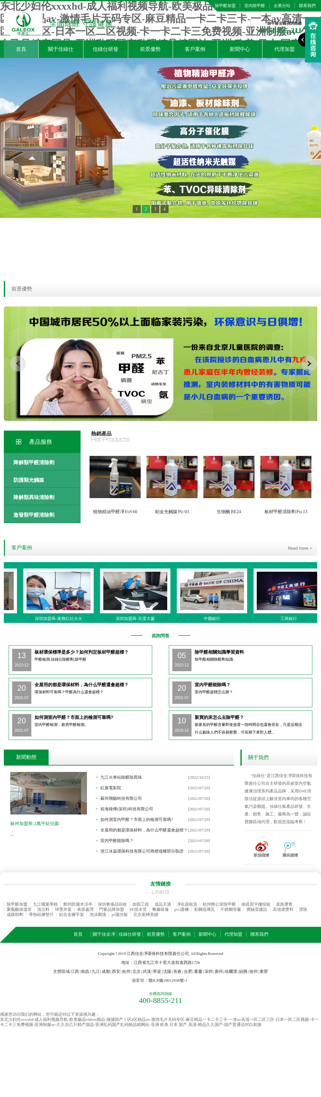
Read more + (300, 548)
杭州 (126, 971)
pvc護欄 (181, 909)
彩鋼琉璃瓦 (204, 909)
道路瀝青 (284, 904)
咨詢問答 (160, 635)
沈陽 (167, 971)
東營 (264, 971)
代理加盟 (233, 934)
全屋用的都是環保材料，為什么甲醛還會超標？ (144, 830)
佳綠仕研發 (105, 49)
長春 (177, 971)
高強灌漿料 (283, 909)
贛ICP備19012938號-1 (167, 980)
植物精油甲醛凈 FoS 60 (115, 511)
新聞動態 (26, 757)
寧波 (157, 971)
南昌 (85, 971)
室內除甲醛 (254, 5)
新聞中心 (240, 49)
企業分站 (282, 5)
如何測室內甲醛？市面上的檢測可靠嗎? (136, 819)
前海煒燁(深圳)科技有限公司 (126, 809)
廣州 (219, 971)
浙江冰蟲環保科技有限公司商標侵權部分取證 (142, 851)
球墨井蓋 (63, 909)
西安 (116, 971)
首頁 (21, 49)
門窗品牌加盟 (111, 909)
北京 (136, 971)
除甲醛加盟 (225, 5)
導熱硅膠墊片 (41, 914)
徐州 (253, 971)
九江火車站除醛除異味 (121, 777)
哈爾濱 (231, 971)
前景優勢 (150, 49)
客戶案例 (195, 49)
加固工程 (140, 904)
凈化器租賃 (186, 904)
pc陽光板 (120, 914)
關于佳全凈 (104, 934)
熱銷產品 (101, 433)
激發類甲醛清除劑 (33, 515)
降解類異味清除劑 (33, 497)
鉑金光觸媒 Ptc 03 (172, 511)
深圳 (208, 971)
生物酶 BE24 (229, 511)
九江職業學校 (45, 904)
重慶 (198, 971)
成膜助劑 (15, 914)
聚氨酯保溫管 (19, 909)
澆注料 (43, 909)
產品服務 (40, 442)
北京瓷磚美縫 (145, 914)
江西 (75, 971)
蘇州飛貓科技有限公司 (121, 798)
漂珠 (303, 909)
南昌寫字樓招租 (255, 904)
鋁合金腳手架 (71, 914)
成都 (106, 971)
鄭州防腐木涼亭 (77, 904)
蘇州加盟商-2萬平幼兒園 (34, 823)
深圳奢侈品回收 (112, 904)
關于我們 (258, 757)
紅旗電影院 (110, 787)
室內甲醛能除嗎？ (117, 840)
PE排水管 (138, 909)
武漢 (147, 971)
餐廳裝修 (160, 909)
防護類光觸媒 (28, 480)
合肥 (188, 971)
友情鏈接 (160, 883)
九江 (95, 971)
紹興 (243, 971)
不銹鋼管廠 (230, 909)
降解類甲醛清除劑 (33, 462)
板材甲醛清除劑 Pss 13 (286, 511)
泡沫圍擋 (98, 914)
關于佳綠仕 (61, 49)
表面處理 (85, 909)
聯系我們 (307, 5)
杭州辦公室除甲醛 (219, 904)
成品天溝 (162, 904)
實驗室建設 (257, 909)
